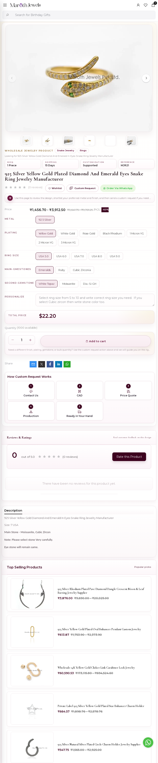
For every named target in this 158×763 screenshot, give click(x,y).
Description (13, 510)
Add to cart (96, 341)
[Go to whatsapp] (148, 742)
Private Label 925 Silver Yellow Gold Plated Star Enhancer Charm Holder (101, 706)
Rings (83, 150)
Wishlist (55, 188)
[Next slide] (146, 78)
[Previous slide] (12, 78)
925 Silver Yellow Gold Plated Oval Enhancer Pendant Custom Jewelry (99, 629)
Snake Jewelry (65, 150)
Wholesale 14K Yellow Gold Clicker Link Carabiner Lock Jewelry (96, 667)
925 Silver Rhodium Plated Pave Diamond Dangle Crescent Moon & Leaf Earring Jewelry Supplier (101, 590)
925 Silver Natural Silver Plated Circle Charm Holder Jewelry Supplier (99, 744)
